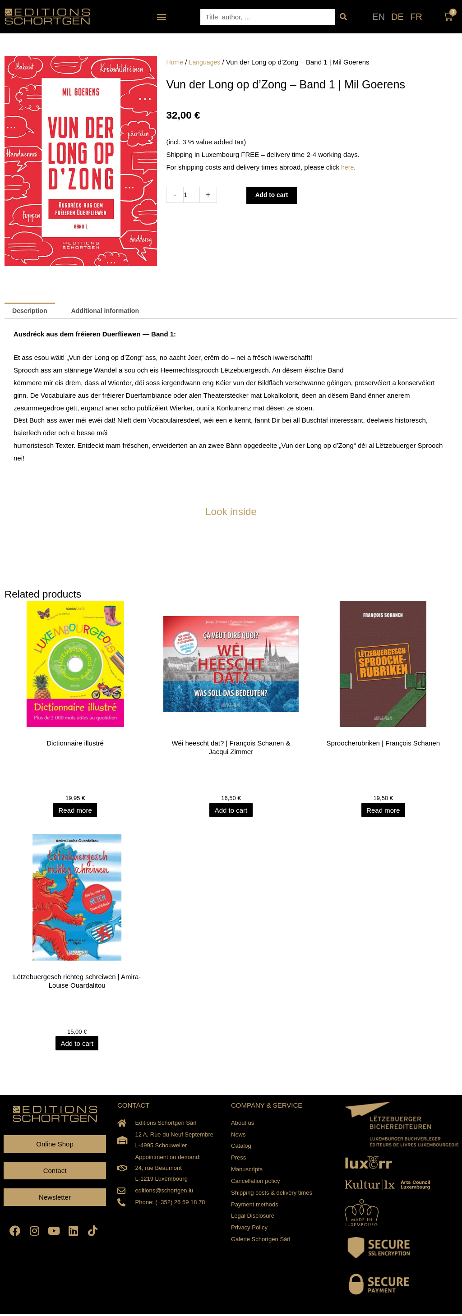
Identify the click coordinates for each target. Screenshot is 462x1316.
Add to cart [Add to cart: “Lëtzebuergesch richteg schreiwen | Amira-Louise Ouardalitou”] (76, 1045)
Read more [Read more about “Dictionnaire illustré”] (77, 811)
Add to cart (274, 195)
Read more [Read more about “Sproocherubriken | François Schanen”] (385, 811)
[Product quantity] (192, 195)
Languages (206, 62)
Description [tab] (31, 311)
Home (175, 62)
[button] (161, 16)
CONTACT (133, 1107)
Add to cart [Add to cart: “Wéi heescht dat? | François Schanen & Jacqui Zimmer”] (231, 811)
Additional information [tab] (111, 311)
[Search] (343, 17)
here (348, 167)
